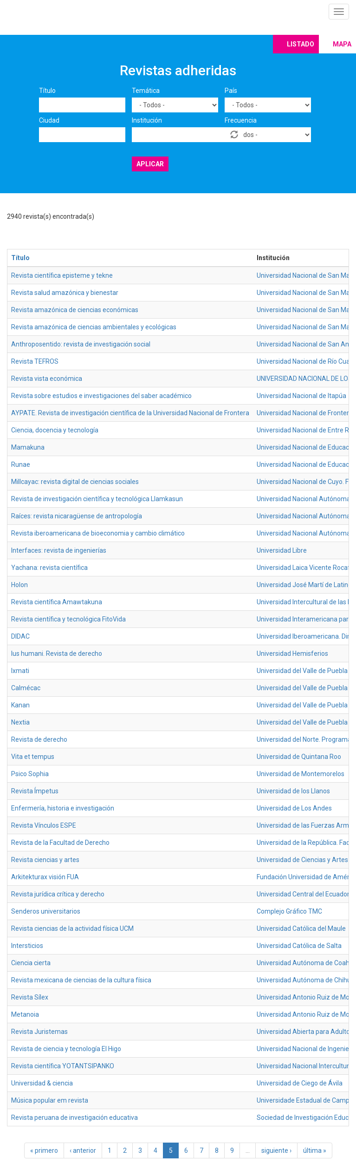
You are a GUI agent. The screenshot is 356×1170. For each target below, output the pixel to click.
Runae (20, 464)
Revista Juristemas (39, 1031)
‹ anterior (83, 1150)
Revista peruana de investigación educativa (74, 1117)
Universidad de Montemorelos (300, 774)
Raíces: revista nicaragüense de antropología (76, 516)
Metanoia (25, 1014)
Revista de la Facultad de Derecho (60, 842)
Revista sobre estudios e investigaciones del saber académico (101, 395)
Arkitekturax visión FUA (45, 877)
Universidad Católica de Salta (299, 945)
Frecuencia (241, 120)
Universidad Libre (282, 550)
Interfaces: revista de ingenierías (58, 550)
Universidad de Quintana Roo (299, 756)
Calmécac (25, 688)
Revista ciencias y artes (45, 859)
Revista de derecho (39, 739)
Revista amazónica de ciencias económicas (74, 310)
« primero (44, 1150)
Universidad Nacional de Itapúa (301, 395)
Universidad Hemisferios (292, 653)
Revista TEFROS (34, 361)
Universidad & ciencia (42, 1083)
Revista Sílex (29, 997)
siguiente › (276, 1150)
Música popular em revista (49, 1100)
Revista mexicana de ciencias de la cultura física (81, 980)
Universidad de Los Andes (294, 808)
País (231, 90)
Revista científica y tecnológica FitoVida (68, 619)
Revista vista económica (46, 378)
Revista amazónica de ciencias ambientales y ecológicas (93, 327)
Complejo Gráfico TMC (289, 911)
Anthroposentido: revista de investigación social (80, 344)
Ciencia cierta (31, 963)
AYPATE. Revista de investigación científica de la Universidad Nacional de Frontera (130, 413)
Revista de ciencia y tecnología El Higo (66, 1048)
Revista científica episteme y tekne (62, 275)
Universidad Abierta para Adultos (305, 1031)
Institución (147, 120)
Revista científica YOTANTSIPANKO (62, 1066)
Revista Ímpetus (34, 791)
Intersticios (27, 945)
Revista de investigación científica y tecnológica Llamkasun (97, 499)
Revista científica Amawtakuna (56, 602)
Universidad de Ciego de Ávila (300, 1083)
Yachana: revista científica (49, 567)
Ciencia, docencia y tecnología (54, 430)
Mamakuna (28, 447)
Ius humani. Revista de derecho (56, 653)
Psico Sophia (30, 774)
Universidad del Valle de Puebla (302, 670)
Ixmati (20, 670)
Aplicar (150, 164)
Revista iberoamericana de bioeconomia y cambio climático (98, 533)
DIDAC (20, 636)
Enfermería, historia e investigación (62, 808)
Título (47, 90)
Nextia (20, 722)
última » (314, 1150)
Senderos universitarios (45, 911)
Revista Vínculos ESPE (43, 825)
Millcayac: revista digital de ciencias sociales (75, 481)
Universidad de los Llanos (293, 791)
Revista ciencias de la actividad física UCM (72, 928)
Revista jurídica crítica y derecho (57, 894)
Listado (300, 44)
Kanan (20, 705)
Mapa (342, 44)
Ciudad (49, 120)
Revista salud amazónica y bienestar (64, 292)
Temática (146, 90)
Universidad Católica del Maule (301, 928)
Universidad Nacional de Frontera (305, 413)
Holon (19, 584)
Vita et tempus (32, 756)
